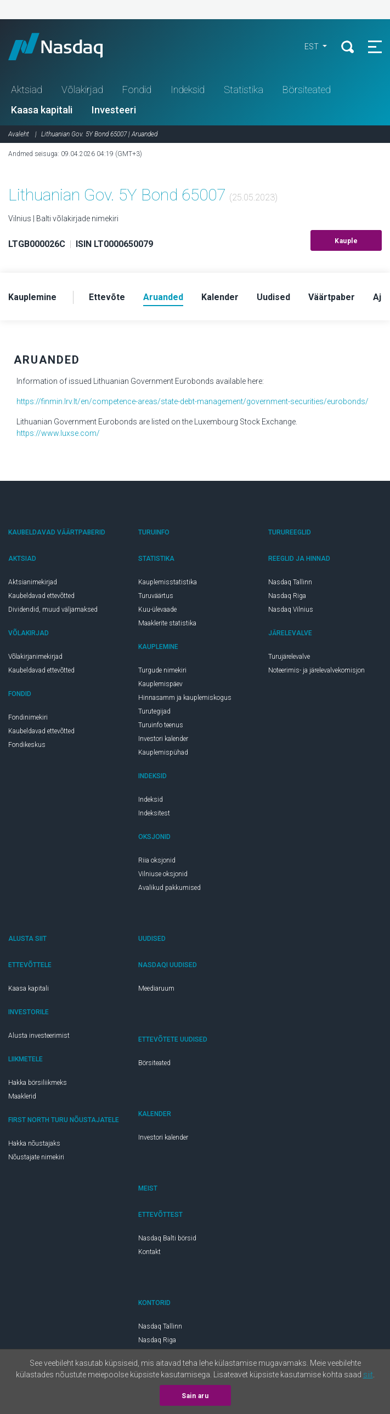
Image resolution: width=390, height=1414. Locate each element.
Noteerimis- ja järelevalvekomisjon (316, 670)
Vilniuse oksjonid (163, 874)
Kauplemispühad (163, 752)
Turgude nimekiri (162, 670)
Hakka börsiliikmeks (37, 1083)
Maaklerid (22, 1096)
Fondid (136, 89)
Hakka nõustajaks (34, 1143)
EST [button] (312, 46)
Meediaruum (156, 988)
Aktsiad (26, 89)
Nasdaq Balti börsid (167, 1238)
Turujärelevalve (289, 656)
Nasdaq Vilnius (290, 609)
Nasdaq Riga (287, 596)
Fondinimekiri (28, 717)
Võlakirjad (82, 89)
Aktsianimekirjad (32, 582)
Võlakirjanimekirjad (35, 656)
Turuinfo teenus (160, 725)
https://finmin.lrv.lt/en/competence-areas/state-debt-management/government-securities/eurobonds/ (192, 401)
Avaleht (18, 134)
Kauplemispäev (160, 684)
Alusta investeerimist (39, 1035)
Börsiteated (306, 89)
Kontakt (149, 1252)
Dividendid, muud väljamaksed (53, 609)
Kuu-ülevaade (157, 609)
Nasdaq (65, 46)
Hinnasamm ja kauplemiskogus (184, 698)
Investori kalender (163, 739)
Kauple (346, 241)
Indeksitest (154, 813)
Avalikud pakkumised (169, 888)
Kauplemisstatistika (167, 582)
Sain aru (195, 1396)
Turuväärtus (155, 596)
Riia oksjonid (157, 860)
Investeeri (114, 110)
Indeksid (188, 89)
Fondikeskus (27, 745)
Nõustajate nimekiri (36, 1157)
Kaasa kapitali (41, 110)
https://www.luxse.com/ (58, 433)
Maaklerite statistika (167, 623)
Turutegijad (154, 711)
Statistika (243, 89)
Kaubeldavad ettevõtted (41, 596)
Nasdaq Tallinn (290, 582)
